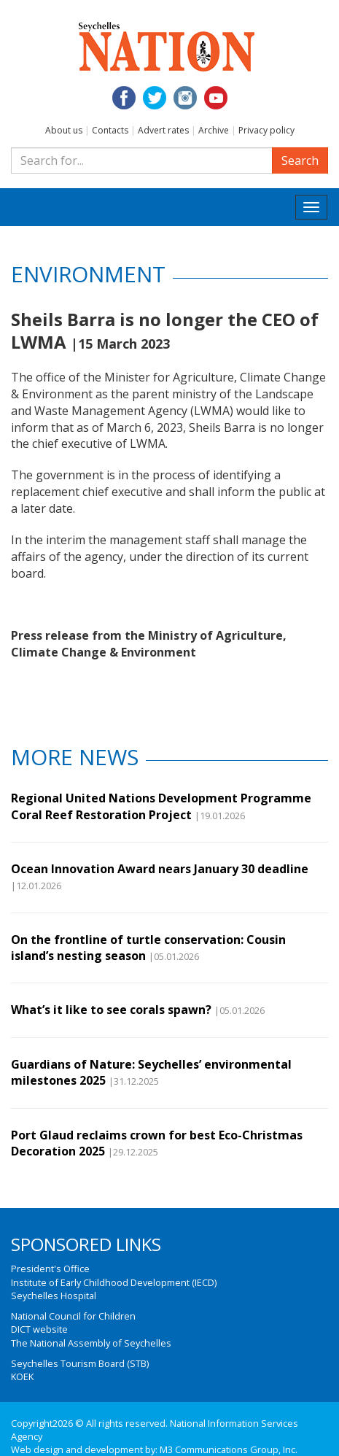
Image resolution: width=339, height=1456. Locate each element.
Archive (213, 130)
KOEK (22, 1376)
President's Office (50, 1268)
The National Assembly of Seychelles (91, 1342)
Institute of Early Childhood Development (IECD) (114, 1282)
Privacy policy (266, 130)
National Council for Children (73, 1316)
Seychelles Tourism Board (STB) (80, 1363)
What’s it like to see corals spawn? (111, 1010)
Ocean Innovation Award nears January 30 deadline (159, 869)
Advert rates (163, 130)
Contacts (110, 130)
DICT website (39, 1329)
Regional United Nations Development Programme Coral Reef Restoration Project (161, 806)
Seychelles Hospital (53, 1295)
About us (63, 130)
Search (300, 160)
